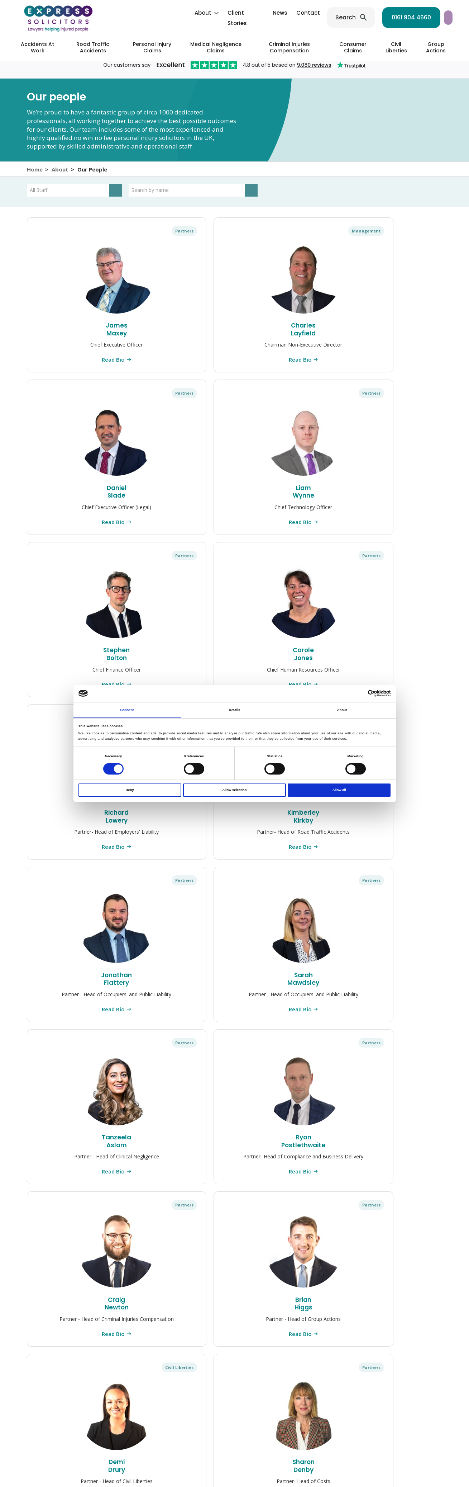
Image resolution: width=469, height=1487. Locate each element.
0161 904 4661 (408, 1318)
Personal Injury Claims (152, 47)
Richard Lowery (150, 492)
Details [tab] (234, 709)
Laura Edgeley (404, 1166)
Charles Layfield (150, 330)
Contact (248, 13)
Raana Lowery (319, 829)
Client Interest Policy (224, 1454)
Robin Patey (65, 997)
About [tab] (342, 709)
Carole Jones (65, 492)
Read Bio (65, 367)
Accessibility (263, 1461)
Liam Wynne (319, 330)
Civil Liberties (396, 47)
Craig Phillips (234, 997)
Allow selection (234, 790)
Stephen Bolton (403, 330)
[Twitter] (177, 1415)
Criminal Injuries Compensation (289, 47)
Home (35, 173)
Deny (130, 790)
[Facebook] (152, 1415)
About (142, 13)
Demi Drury (404, 661)
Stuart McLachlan (404, 829)
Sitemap (232, 1461)
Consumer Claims (353, 47)
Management (160, 239)
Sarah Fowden (150, 1166)
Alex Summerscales (234, 1166)
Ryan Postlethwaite (150, 661)
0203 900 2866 (416, 1333)
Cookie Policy (178, 1454)
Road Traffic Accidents (92, 47)
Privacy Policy (140, 1454)
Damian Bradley (150, 829)
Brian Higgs (319, 661)
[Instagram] (139, 1415)
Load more (234, 1237)
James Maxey (65, 330)
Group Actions (436, 47)
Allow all (339, 790)
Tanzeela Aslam (65, 661)
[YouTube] (190, 1415)
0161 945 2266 (384, 1303)
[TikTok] (202, 1415)
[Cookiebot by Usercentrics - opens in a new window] (359, 693)
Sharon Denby (65, 829)
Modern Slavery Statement (396, 1454)
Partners (81, 239)
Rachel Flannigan (404, 997)
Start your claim (420, 17)
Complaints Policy (97, 1454)
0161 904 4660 (351, 17)
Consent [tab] (127, 709)
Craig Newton (234, 661)
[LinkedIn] (164, 1415)
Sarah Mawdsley (404, 492)
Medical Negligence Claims (215, 47)
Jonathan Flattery (319, 492)
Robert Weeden (319, 997)
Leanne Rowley (150, 997)
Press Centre (55, 1454)
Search (285, 17)
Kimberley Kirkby (234, 492)
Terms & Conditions (335, 1454)
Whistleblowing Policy (280, 1454)
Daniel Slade (234, 330)
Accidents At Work (37, 47)
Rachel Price (65, 1166)
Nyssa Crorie (234, 829)
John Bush (319, 1166)
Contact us (400, 1387)
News (219, 13)
